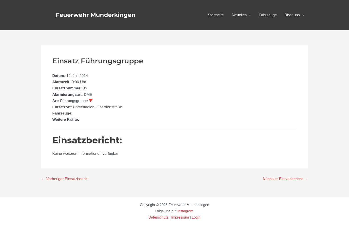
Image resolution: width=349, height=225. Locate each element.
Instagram (185, 211)
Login (196, 217)
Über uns (294, 15)
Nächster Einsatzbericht (285, 179)
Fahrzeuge (268, 15)
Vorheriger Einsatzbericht (65, 179)
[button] (249, 15)
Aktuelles (241, 15)
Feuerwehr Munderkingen (95, 14)
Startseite (216, 15)
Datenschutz (158, 217)
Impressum (180, 217)
